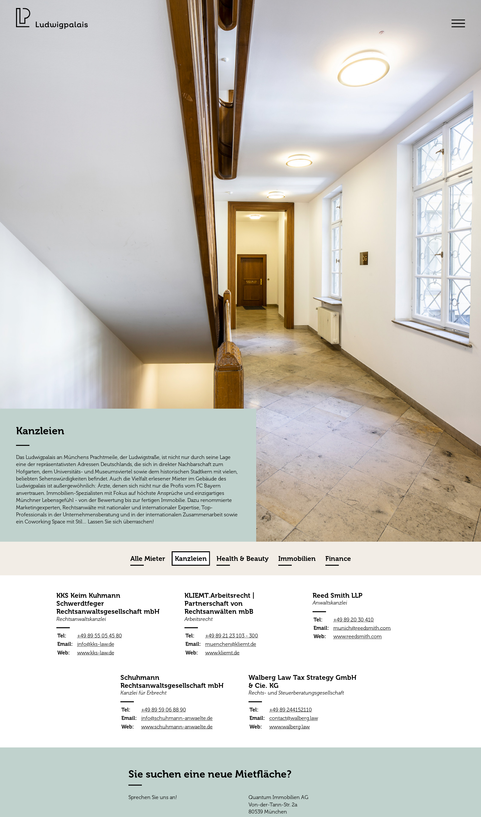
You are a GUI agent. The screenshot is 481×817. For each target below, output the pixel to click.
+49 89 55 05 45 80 (99, 636)
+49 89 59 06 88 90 (163, 710)
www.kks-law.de (95, 653)
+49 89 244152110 (290, 710)
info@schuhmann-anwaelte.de (177, 718)
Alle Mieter (147, 558)
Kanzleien (191, 558)
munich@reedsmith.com (362, 628)
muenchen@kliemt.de (230, 644)
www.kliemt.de (222, 653)
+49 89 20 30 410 (353, 620)
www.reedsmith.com (357, 636)
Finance (338, 558)
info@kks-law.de (95, 644)
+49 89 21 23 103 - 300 (231, 636)
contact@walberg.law (293, 718)
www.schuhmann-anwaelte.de (177, 727)
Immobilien (297, 558)
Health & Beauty (242, 558)
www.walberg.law (289, 727)
